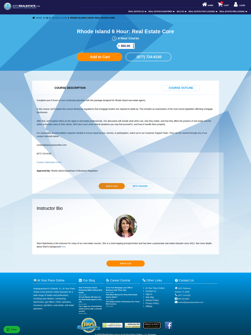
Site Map (148, 297)
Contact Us (149, 291)
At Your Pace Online (153, 288)
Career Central (118, 280)
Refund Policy (152, 300)
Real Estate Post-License (203, 11)
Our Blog (87, 280)
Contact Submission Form (49, 162)
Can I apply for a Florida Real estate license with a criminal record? (90, 308)
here (63, 246)
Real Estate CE (137, 11)
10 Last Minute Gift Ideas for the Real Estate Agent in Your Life (90, 299)
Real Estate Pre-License (233, 11)
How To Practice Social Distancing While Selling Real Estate (90, 290)
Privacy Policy (152, 303)
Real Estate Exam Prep (161, 11)
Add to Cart (99, 57)
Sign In (147, 294)
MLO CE (181, 11)
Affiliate (147, 306)
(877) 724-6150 (149, 57)
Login (239, 4)
